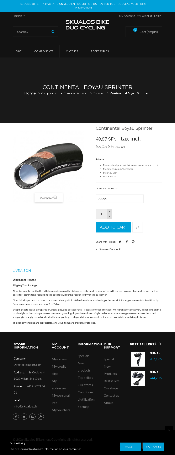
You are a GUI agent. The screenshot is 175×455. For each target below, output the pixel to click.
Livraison (22, 271)
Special (109, 359)
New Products (110, 369)
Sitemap (83, 407)
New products (84, 366)
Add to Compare (137, 227)
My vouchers (61, 410)
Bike (19, 51)
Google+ (133, 242)
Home (30, 93)
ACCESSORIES (100, 51)
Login (157, 15)
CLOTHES (72, 51)
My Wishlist (144, 15)
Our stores (85, 385)
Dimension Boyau (108, 188)
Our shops (111, 388)
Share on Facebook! (110, 249)
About (108, 403)
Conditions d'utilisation (86, 395)
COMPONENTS (43, 51)
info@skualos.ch (25, 406)
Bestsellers (112, 381)
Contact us (111, 395)
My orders (59, 359)
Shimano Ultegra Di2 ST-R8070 (155, 353)
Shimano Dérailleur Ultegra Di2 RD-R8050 (155, 372)
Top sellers (85, 377)
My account (127, 15)
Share (127, 242)
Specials (83, 356)
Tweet (120, 242)
